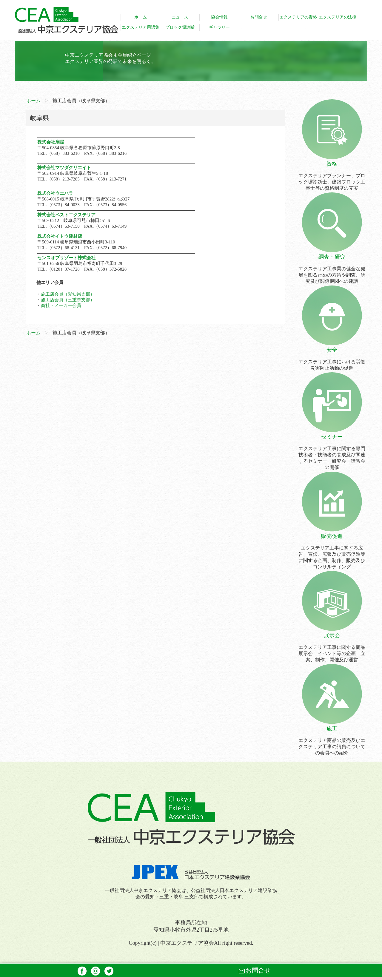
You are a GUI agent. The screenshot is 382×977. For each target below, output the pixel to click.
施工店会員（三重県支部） (68, 299)
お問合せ (254, 971)
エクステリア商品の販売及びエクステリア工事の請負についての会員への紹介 (332, 740)
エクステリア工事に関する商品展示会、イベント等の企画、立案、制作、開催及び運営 (332, 647)
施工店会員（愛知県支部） (68, 294)
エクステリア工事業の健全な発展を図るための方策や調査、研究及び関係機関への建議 (332, 268)
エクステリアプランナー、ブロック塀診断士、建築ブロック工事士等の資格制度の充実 (332, 175)
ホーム (33, 100)
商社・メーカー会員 (61, 305)
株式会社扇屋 (50, 142)
